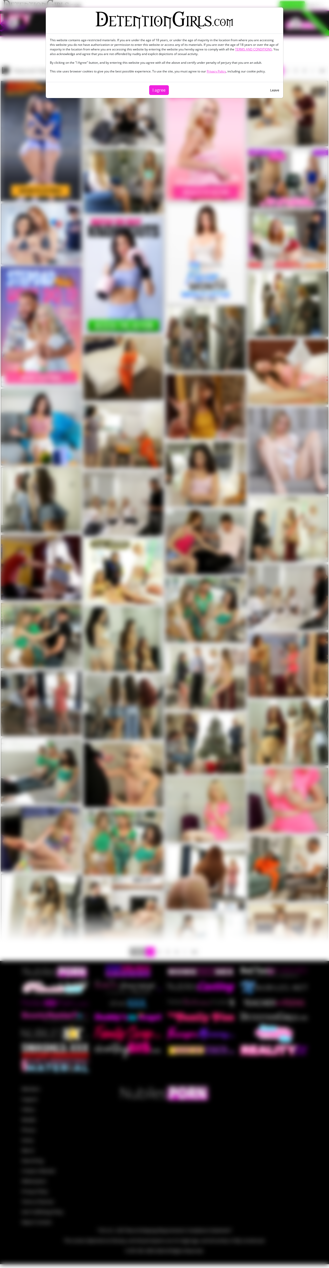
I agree (159, 90)
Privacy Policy (216, 71)
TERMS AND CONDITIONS (253, 49)
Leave (274, 90)
